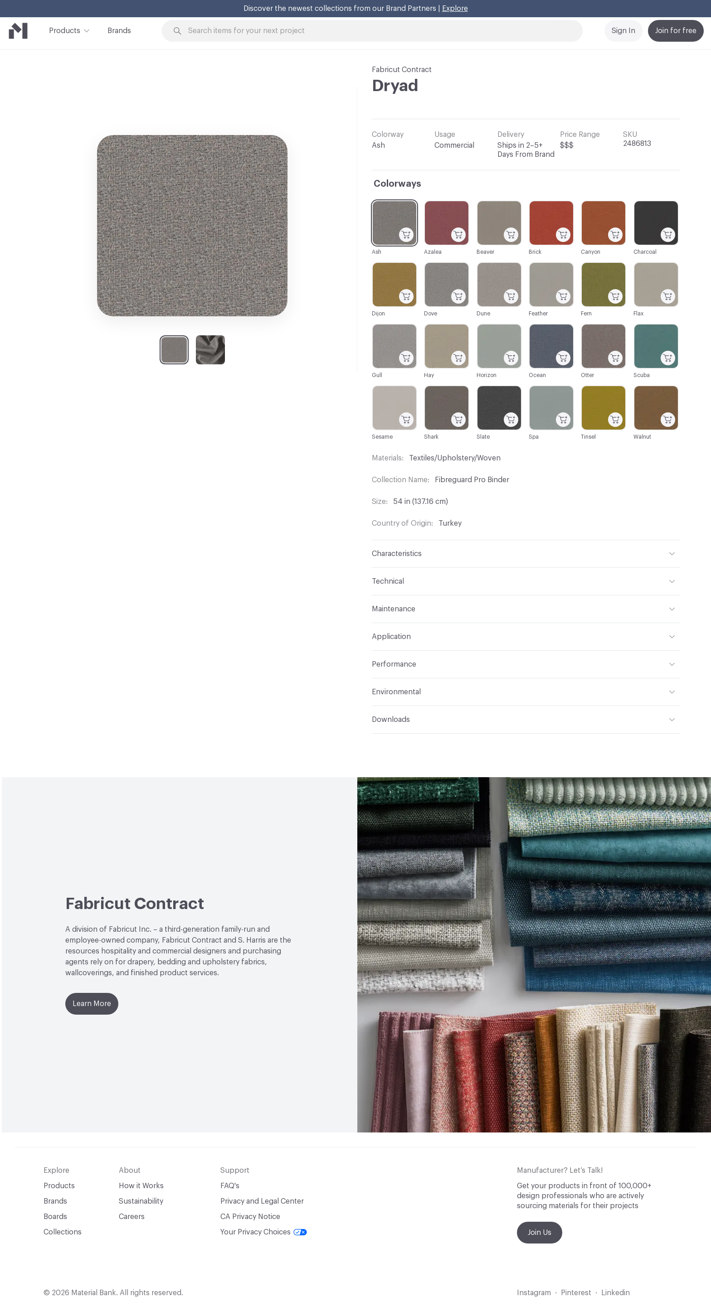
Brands (119, 30)
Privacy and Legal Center (262, 1201)
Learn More (92, 1003)
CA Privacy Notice (250, 1216)
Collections (63, 1232)
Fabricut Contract (402, 69)
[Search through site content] (377, 31)
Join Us (539, 1232)
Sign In (623, 30)
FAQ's (229, 1186)
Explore (455, 8)
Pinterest (576, 1293)
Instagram (534, 1293)
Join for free (675, 30)
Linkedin (615, 1293)
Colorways (397, 184)
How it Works (141, 1186)
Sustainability (141, 1201)
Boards (55, 1216)
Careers (132, 1216)
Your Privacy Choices (263, 1232)
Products (64, 29)
